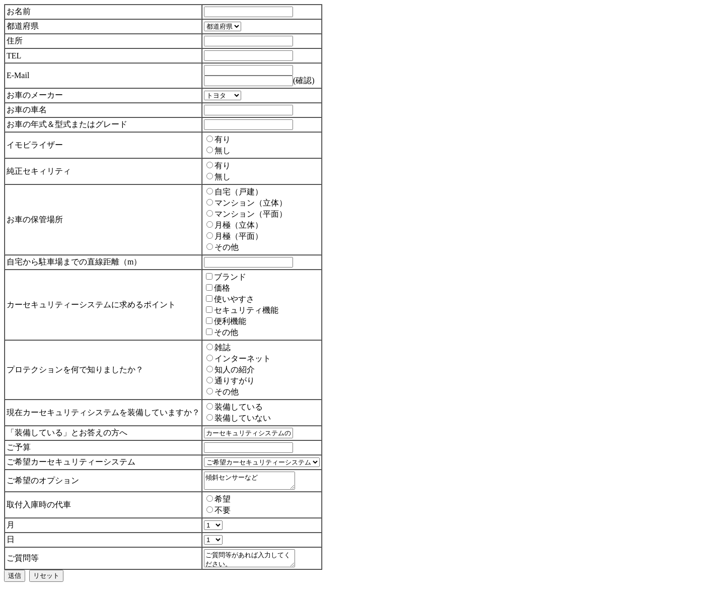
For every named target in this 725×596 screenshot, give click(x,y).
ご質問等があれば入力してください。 (254, 562)
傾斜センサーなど (254, 482)
